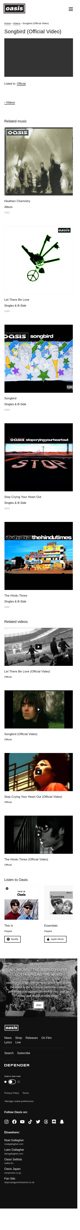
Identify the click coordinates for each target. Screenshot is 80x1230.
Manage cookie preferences (19, 1101)
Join (38, 1005)
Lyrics (8, 1042)
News (8, 1037)
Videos (16, 23)
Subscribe (23, 1053)
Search (9, 1053)
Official (21, 83)
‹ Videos (9, 102)
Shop (18, 1037)
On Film (46, 1037)
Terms (25, 1093)
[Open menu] (71, 9)
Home (7, 23)
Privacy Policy (11, 1093)
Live (18, 1042)
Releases (32, 1037)
